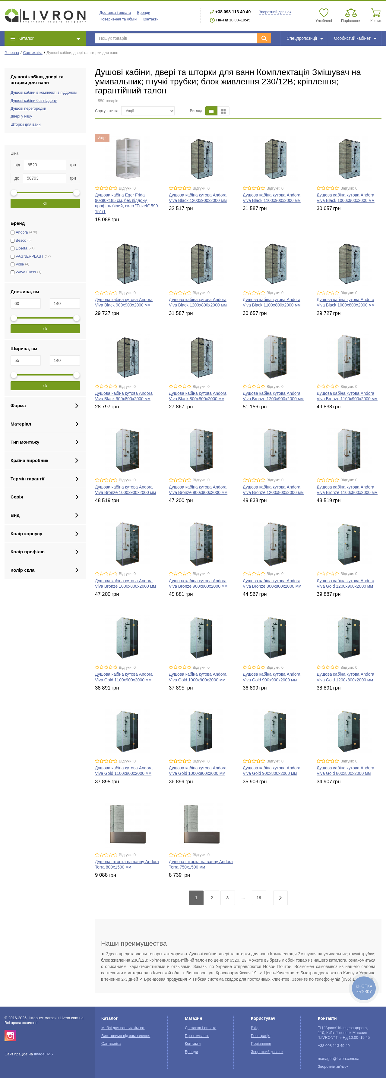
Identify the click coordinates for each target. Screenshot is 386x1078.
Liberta (21, 248)
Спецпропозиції (304, 38)
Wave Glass (26, 272)
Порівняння (261, 1044)
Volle (20, 264)
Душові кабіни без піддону (34, 101)
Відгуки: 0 (127, 188)
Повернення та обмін (118, 19)
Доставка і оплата (115, 13)
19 (259, 897)
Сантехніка (32, 53)
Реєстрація (260, 1036)
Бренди (143, 13)
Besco (21, 240)
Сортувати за (106, 111)
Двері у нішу (21, 116)
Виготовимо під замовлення (125, 1036)
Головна (12, 53)
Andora (22, 232)
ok (45, 203)
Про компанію (197, 1036)
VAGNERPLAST (29, 256)
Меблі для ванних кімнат (123, 1028)
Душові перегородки (28, 108)
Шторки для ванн (26, 124)
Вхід (254, 1028)
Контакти (150, 19)
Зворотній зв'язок (333, 1066)
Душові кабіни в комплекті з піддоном (44, 92)
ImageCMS (43, 1054)
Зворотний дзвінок (275, 12)
